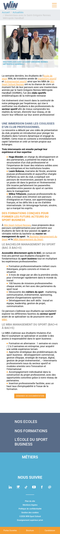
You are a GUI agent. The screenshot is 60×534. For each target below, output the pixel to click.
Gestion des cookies (30, 512)
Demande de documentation (30, 396)
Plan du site (30, 501)
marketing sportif (47, 78)
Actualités (18, 12)
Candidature (50, 530)
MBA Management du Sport (28, 239)
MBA (4, 319)
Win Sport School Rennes (17, 225)
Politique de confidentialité (30, 509)
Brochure (30, 530)
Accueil (6, 12)
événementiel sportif (16, 81)
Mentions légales (30, 505)
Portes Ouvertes (10, 530)
